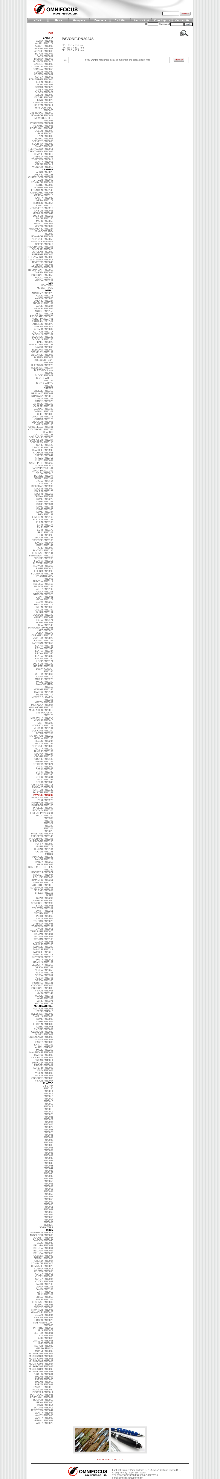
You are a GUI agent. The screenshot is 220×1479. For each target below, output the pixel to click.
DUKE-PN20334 (44, 504)
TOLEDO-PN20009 (43, 918)
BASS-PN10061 (45, 56)
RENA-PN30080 (44, 1402)
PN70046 (48, 1173)
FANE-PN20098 (45, 548)
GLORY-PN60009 (44, 1034)
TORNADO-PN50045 (42, 264)
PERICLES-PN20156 (42, 797)
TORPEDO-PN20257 (42, 926)
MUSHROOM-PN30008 (41, 1358)
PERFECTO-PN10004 (41, 123)
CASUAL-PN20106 (43, 409)
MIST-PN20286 (45, 723)
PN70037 (48, 1150)
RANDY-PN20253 (44, 862)
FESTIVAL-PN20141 (42, 553)
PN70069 (48, 1222)
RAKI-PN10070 (45, 133)
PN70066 (48, 1217)
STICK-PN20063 (44, 905)
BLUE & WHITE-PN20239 (44, 379)
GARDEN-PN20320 (43, 594)
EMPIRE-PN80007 (43, 1029)
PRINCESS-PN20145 (42, 836)
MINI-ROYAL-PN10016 (41, 113)
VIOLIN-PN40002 (44, 1073)
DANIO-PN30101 (44, 1286)
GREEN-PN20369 (44, 609)
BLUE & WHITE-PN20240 (44, 384)
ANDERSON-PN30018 (41, 1232)
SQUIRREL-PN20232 (42, 903)
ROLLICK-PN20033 (43, 877)
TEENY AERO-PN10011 (40, 149)
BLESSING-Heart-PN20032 (44, 361)
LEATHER (47, 169)
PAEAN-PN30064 (44, 1376)
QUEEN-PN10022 (44, 131)
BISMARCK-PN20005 (42, 355)
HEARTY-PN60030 (43, 1042)
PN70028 (48, 1129)
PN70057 (48, 1196)
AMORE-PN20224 (43, 300)
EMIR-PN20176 (45, 530)
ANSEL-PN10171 (44, 43)
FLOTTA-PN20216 (43, 560)
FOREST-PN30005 (43, 1307)
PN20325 (48, 831)
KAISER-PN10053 (43, 97)
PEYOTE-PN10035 (43, 125)
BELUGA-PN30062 (43, 1250)
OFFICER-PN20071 (43, 764)
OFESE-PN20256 (44, 761)
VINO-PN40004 (45, 1070)
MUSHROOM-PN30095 (41, 1369)
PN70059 (48, 1201)
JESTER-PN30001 (43, 1333)
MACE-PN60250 (44, 1049)
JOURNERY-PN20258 (42, 635)
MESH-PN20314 (44, 694)
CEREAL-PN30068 (43, 1258)
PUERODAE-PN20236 (41, 841)
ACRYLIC (48, 38)
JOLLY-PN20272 (44, 632)
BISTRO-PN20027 (43, 357)
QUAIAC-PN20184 (43, 849)
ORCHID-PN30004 (43, 1374)
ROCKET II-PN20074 (42, 872)
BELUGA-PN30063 (43, 1253)
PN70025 (48, 1124)
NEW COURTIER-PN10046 (43, 119)
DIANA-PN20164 (44, 481)
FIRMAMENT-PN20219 (41, 555)
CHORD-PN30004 (43, 1261)
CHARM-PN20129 (43, 419)
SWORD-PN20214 (43, 913)
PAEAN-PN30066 (44, 1382)
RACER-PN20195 (44, 851)
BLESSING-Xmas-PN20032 (43, 371)
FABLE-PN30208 (44, 1299)
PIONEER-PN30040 (42, 1389)
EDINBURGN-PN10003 (41, 79)
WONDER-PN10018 (42, 167)
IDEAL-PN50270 (44, 205)
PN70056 (48, 1194)
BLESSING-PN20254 (42, 367)
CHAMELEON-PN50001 (40, 177)
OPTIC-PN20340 (44, 774)
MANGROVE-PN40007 (41, 1052)
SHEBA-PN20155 (44, 892)
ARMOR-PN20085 (43, 308)
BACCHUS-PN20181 (42, 334)
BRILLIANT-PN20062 (42, 393)
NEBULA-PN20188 (43, 738)
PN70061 (48, 1207)
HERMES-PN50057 (43, 203)
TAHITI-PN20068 (44, 916)
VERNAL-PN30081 (43, 1420)
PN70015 (48, 1101)
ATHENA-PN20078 (43, 326)
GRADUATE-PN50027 (41, 192)
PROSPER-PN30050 (42, 1400)
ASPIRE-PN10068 (43, 51)
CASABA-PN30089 (43, 1255)
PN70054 (48, 1191)
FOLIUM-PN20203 (43, 571)
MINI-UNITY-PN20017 (42, 717)
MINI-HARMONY (44, 1348)
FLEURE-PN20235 (43, 558)
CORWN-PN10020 (43, 71)
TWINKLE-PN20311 (43, 949)
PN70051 (48, 1183)
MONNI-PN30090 (44, 1351)
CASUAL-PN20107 (43, 411)
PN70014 (48, 1098)
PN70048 (48, 1176)
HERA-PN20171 (44, 620)
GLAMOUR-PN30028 (42, 1312)
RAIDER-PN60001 (43, 1065)
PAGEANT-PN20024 (42, 787)
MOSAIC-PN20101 (43, 728)
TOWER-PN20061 (43, 929)
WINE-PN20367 (45, 998)
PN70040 (48, 1158)
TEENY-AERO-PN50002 (40, 257)
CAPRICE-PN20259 (43, 403)
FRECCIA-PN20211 (43, 581)
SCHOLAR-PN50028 (42, 249)
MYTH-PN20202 (44, 733)
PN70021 (48, 1116)
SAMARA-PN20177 (43, 882)
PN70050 (48, 1181)
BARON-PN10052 (44, 53)
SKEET (49, 895)
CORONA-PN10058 (43, 69)
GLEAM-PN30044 (44, 1315)
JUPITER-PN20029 (43, 638)
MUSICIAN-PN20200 (42, 730)
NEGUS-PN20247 (44, 741)
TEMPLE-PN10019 (43, 154)
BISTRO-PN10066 (43, 58)
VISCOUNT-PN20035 (42, 988)
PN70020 (48, 1114)
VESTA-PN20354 (44, 975)
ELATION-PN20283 (43, 519)
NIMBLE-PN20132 (43, 751)
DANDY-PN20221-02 (42, 470)
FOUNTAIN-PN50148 (42, 190)
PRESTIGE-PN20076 (42, 833)
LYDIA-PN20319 (44, 676)
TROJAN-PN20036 (43, 936)
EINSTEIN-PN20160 (42, 517)
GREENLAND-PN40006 (41, 1037)
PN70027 (48, 1127)
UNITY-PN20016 (44, 959)
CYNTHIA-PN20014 (43, 465)
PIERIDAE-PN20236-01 (41, 813)
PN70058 (48, 1199)
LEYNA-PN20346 (44, 648)
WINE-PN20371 (45, 1001)
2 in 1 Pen (48, 1086)
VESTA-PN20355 (44, 977)
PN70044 (48, 1168)
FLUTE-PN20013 (44, 568)
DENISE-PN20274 (43, 475)
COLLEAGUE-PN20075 (41, 437)
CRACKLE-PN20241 (42, 447)
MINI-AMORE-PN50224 (41, 228)
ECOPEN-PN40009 (43, 1024)
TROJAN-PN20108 (43, 939)
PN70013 (48, 1096)
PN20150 (48, 1088)
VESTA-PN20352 (44, 970)
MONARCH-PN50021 (42, 236)
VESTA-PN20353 (44, 972)
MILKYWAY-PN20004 (42, 705)
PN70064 (48, 1214)
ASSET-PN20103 (44, 313)
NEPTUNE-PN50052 (42, 239)
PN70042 (48, 1163)
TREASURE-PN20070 (41, 931)
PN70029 (48, 1132)
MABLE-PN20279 (44, 679)
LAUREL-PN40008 (43, 1047)
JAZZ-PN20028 (45, 630)
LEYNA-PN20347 (44, 651)
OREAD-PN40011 (44, 1060)
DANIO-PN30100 (44, 1284)
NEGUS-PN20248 (44, 743)
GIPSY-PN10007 (44, 89)
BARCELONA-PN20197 (41, 344)
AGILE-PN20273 (44, 295)
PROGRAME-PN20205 (41, 838)
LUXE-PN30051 (45, 1343)
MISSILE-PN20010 (43, 720)
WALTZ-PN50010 (44, 277)
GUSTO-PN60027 (44, 1039)
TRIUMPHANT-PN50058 (40, 270)
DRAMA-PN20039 (44, 496)
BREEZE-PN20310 (43, 391)
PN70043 (48, 1165)
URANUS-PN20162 (43, 962)
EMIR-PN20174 (45, 524)
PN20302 (48, 818)
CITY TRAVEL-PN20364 (40, 429)
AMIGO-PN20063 (44, 298)
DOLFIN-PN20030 (43, 488)
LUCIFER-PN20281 (43, 666)
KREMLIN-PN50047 (43, 213)
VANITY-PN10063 (44, 161)
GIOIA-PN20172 (44, 599)
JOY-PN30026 (45, 1335)
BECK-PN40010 (45, 1011)
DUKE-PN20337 (44, 512)
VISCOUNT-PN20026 (42, 985)
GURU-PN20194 (44, 612)
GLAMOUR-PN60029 (42, 1031)
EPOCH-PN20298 (44, 537)
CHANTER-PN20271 (42, 416)
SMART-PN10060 (44, 146)
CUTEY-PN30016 (44, 1273)
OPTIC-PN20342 (44, 779)
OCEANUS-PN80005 (42, 1057)
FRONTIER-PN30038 (42, 1309)
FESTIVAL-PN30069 (42, 1302)
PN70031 (48, 1134)
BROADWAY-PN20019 (41, 396)
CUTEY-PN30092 (44, 1281)
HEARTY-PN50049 (43, 197)
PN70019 (48, 1111)
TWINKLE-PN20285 (43, 944)
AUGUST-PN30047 (43, 1237)
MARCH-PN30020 (43, 1346)
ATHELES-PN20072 (42, 324)
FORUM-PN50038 (43, 187)
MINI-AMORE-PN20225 (41, 707)
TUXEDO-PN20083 (43, 941)
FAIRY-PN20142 (44, 545)
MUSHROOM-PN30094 (41, 1366)
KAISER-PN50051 (43, 210)
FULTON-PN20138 (43, 586)
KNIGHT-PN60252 (43, 1044)
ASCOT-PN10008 (44, 46)
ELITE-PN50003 (44, 185)
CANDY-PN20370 (44, 401)
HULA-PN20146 (45, 625)
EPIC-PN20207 (45, 532)
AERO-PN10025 (44, 40)
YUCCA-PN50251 (44, 280)
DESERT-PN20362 (43, 478)
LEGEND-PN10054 (43, 102)
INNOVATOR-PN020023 (40, 627)
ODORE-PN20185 (43, 756)
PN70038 (48, 1152)
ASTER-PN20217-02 (42, 321)
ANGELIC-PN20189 (43, 303)
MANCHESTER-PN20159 (44, 685)
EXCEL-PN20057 (44, 542)
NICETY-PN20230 (44, 748)
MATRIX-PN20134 (43, 692)
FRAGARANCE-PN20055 (44, 577)
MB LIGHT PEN (45, 288)
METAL (49, 290)
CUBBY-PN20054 (44, 460)
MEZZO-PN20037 (44, 702)
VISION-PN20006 (44, 990)
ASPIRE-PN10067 (43, 48)
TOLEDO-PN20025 (43, 921)
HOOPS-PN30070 (44, 1320)
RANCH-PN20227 (44, 859)
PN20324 (48, 828)
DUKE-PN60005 (44, 1019)
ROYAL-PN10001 (44, 138)
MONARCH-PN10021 (42, 115)
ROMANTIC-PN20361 (42, 880)
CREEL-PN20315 (44, 457)
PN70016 (48, 1104)
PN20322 (48, 826)
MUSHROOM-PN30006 (41, 1353)
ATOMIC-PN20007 (43, 329)
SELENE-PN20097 (43, 890)
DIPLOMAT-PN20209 (42, 486)
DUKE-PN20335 (44, 506)
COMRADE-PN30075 (42, 1263)
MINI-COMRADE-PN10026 (44, 109)
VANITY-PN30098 (44, 1415)
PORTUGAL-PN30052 (41, 1397)
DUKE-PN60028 (44, 1021)
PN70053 (48, 1188)
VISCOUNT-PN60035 (42, 1078)
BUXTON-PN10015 (43, 61)
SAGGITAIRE (46, 1227)
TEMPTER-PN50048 (42, 262)
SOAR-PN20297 (44, 898)
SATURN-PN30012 (43, 1407)
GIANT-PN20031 (44, 596)
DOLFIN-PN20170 (43, 491)
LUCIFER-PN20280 (43, 663)
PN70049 (48, 1178)
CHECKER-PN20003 (42, 421)
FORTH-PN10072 (44, 87)
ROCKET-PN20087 (43, 874)
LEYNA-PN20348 (44, 653)
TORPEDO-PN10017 (42, 159)
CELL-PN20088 (45, 414)
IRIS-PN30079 (45, 1330)
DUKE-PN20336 (44, 509)
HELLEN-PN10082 (43, 95)
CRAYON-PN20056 (43, 452)
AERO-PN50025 (44, 172)
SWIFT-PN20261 (44, 910)
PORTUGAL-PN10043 (41, 128)
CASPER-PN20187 (43, 406)
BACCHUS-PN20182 (42, 336)
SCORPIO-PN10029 (42, 143)
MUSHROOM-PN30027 (41, 1364)
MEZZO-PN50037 (44, 226)
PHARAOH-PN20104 (42, 802)
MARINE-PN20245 (43, 689)
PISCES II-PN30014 (42, 1392)
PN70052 (48, 1186)
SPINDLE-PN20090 (43, 900)
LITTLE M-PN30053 (43, 1340)
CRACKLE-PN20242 (42, 450)
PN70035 (48, 1145)
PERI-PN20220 (45, 800)
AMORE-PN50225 (43, 174)
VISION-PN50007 (44, 1080)
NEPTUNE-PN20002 (42, 746)
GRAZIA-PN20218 (43, 604)
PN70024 (48, 1122)
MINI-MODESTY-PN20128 (44, 713)
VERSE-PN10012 (44, 164)
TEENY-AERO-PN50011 (40, 259)
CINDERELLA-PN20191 (40, 427)
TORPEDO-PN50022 (42, 267)
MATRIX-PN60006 (43, 1055)
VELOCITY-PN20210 (42, 965)
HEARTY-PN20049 (43, 617)
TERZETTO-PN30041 (42, 1410)
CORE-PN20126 (44, 445)
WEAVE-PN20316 (44, 995)
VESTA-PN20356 (44, 980)
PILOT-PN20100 (44, 815)
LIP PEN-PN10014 (43, 105)
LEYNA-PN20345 (44, 645)
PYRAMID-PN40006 (42, 1062)
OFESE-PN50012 (44, 244)
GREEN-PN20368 (44, 607)
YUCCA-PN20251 (44, 1003)
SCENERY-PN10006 (42, 141)
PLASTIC (48, 1083)
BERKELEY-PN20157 (42, 352)
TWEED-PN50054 (44, 272)
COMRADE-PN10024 (42, 66)
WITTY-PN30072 (44, 1423)
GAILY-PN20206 (44, 591)
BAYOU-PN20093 (44, 347)
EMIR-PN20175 (45, 527)
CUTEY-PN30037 (44, 1279)
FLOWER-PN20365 (43, 563)
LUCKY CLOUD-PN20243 (44, 670)
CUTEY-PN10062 (44, 77)
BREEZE (48, 388)
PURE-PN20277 (44, 846)
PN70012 (48, 1093)
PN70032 (48, 1137)
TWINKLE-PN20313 (43, 954)
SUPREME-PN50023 (42, 254)
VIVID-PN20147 (45, 993)
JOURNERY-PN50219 (42, 208)
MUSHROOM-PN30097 (41, 1371)
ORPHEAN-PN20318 (42, 784)
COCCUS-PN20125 (43, 434)
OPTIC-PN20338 (44, 769)
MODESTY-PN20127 (42, 725)
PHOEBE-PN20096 (43, 808)
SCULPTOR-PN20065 (41, 887)
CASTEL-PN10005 (43, 64)
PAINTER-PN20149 (43, 790)
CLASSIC (48, 432)
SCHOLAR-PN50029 (42, 252)
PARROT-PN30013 (43, 1387)
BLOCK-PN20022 (44, 375)
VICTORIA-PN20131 (42, 983)
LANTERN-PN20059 (42, 643)
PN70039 (48, 1155)
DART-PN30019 (45, 1291)
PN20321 (48, 823)
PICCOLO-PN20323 (42, 810)
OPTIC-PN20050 (44, 766)
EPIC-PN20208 (45, 535)
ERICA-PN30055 (44, 1297)
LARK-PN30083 (45, 1338)
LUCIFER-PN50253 (43, 216)
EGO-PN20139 (45, 514)
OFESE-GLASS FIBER (41, 241)
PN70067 (48, 1219)
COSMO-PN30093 (43, 1271)
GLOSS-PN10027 (44, 92)
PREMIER (48, 1225)
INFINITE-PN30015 (43, 1327)
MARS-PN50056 (44, 221)
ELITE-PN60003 (44, 1026)
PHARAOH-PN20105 (42, 805)
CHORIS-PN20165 (43, 424)
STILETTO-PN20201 (42, 908)
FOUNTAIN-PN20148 (42, 573)
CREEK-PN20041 (44, 455)
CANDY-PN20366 (44, 398)
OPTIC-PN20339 (44, 771)
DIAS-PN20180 (45, 483)
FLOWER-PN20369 (43, 566)
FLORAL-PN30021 (43, 1304)
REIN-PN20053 (45, 864)
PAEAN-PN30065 (44, 1379)
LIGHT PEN (47, 285)
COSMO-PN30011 (43, 1268)
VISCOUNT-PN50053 (42, 275)
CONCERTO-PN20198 (41, 442)
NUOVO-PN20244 (43, 753)
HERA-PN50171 (44, 200)
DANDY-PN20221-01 (42, 468)
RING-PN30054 (45, 1405)
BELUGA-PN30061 (43, 1248)
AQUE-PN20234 (44, 306)
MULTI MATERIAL (43, 1006)
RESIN (49, 1230)
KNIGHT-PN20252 (43, 640)
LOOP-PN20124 (44, 661)
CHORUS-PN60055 (43, 1016)
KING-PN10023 (45, 100)
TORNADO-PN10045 (42, 156)
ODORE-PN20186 (43, 759)
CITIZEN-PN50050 (43, 179)
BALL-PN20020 (45, 342)
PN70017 (48, 1106)
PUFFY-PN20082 (44, 844)
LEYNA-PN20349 (44, 656)
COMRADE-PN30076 (42, 1266)
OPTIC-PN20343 (44, 782)
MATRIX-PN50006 (43, 223)
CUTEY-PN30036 (44, 1276)
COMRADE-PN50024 (42, 182)
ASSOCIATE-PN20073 (41, 316)
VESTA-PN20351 (44, 967)
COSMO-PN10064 (43, 74)
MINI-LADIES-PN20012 (41, 710)
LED (51, 282)
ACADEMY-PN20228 (42, 293)
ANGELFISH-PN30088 (41, 1235)
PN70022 (48, 1119)
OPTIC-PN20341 (44, 777)
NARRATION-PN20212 (41, 735)
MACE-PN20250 (44, 681)
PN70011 (48, 1091)
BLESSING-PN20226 (42, 365)
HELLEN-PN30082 (43, 1317)
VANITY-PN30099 (44, 1418)
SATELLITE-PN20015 (42, 885)
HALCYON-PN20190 (42, 614)
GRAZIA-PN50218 (43, 195)
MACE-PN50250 (44, 218)
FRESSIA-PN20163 (43, 584)
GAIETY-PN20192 (44, 589)
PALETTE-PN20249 (43, 792)
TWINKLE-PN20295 (43, 947)
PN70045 (48, 1170)
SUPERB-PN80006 (43, 1068)
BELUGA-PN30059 (43, 1245)
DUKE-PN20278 (44, 499)
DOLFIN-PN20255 (43, 493)
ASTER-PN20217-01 (42, 318)
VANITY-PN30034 (44, 1412)
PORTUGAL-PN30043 (41, 1394)
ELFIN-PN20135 (44, 522)
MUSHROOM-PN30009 (41, 1361)
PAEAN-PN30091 (44, 1384)
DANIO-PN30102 (44, 1289)
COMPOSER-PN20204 (41, 439)
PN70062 (48, 1209)
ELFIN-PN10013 (44, 82)
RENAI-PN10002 (44, 136)
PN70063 (48, 1212)
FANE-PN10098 (45, 84)
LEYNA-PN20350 (44, 658)
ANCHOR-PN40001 (43, 1008)
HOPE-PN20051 (44, 622)
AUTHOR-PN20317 (43, 331)
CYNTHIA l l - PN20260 (41, 463)
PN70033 (48, 1140)
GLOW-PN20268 (44, 602)
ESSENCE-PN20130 (42, 540)
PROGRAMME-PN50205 (40, 246)
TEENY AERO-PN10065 (40, 151)
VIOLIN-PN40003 (44, 1075)
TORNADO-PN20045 (42, 923)
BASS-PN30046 (45, 1243)
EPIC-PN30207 (45, 1294)
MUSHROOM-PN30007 (41, 1356)
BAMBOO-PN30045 (43, 1240)
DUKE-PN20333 (44, 501)
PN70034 (48, 1142)
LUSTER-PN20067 (43, 674)
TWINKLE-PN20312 (43, 952)
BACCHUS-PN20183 (42, 339)
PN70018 (48, 1109)
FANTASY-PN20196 (43, 550)
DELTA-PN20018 (44, 473)
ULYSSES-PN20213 (42, 957)
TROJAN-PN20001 (43, 934)
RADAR (49, 854)
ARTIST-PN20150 (44, 311)
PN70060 (48, 1204)
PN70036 (48, 1147)
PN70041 (48, 1160)
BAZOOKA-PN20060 (42, 349)
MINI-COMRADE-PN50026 (44, 232)
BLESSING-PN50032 (42, 1013)
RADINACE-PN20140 (42, 856)
